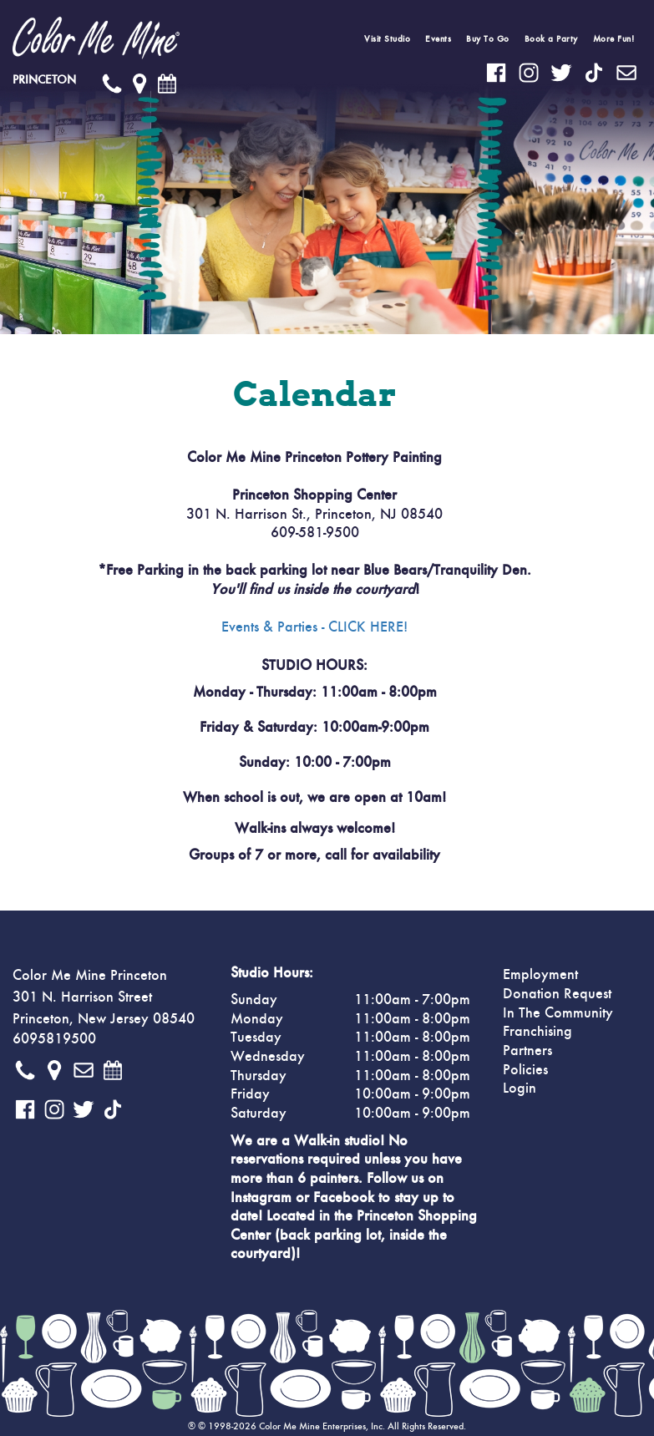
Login (519, 1088)
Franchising (537, 1031)
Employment (540, 974)
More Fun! (614, 38)
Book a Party (551, 38)
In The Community (558, 1013)
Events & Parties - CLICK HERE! (314, 627)
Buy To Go (488, 38)
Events (438, 38)
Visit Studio (387, 38)
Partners (527, 1050)
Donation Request (557, 994)
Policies (525, 1070)
